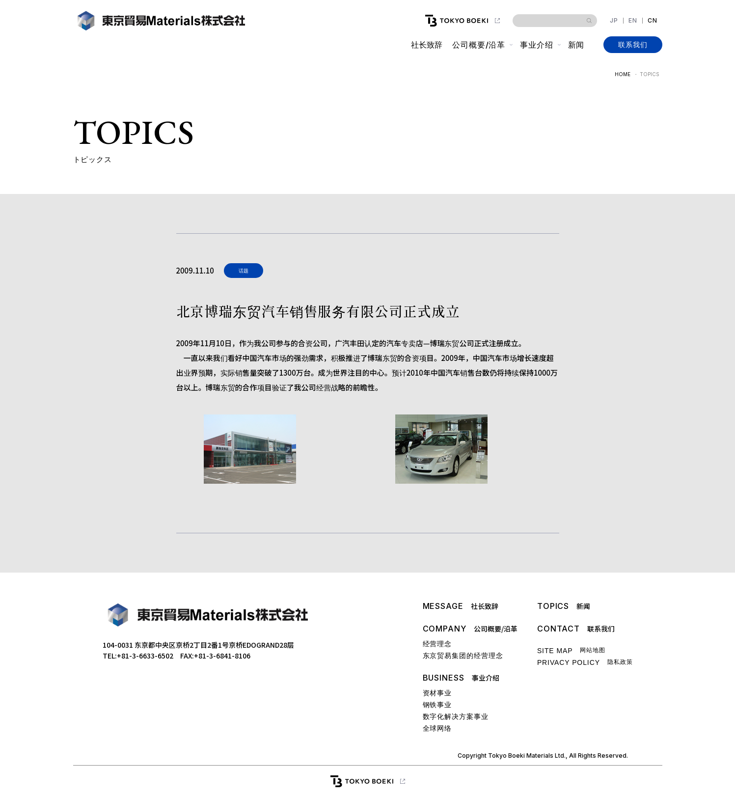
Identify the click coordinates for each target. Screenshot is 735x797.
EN (632, 21)
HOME (622, 74)
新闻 (576, 45)
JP (614, 21)
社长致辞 (426, 45)
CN (652, 21)
